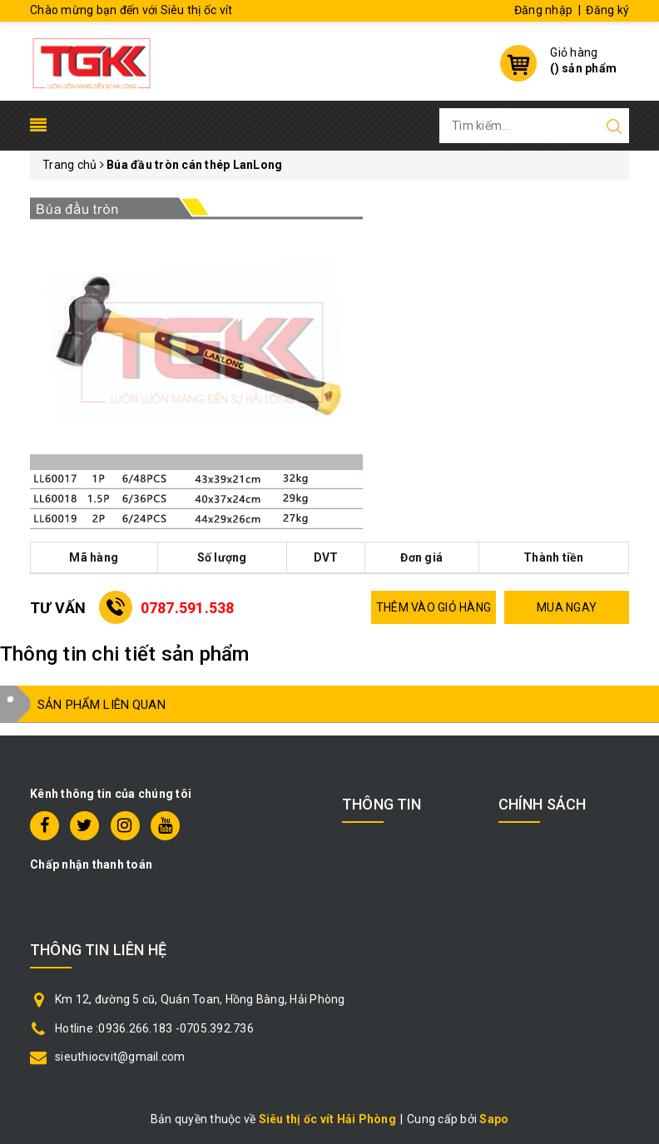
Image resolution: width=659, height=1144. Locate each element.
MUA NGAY (567, 607)
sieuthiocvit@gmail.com (120, 1056)
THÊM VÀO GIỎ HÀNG (433, 607)
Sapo (493, 1119)
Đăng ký (607, 10)
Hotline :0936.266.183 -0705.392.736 (154, 1028)
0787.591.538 (188, 608)
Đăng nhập (543, 10)
